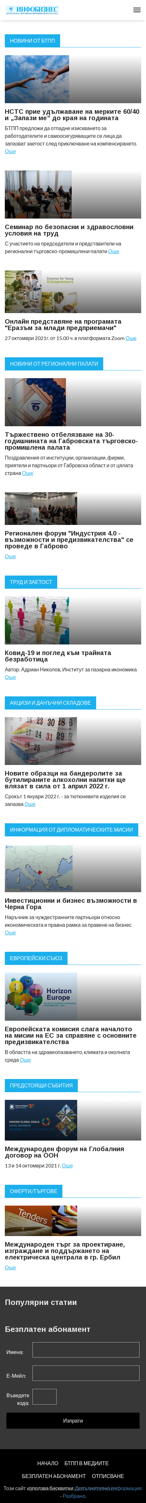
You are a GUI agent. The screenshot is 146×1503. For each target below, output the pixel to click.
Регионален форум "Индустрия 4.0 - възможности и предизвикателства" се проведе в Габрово (69, 540)
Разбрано (74, 1496)
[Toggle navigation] (137, 10)
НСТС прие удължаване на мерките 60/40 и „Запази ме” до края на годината (72, 114)
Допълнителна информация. (109, 1488)
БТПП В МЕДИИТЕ (87, 1463)
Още (10, 151)
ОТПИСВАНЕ (108, 1476)
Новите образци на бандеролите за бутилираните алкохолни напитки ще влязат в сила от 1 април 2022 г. (65, 780)
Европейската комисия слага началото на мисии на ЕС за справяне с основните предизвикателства (71, 1035)
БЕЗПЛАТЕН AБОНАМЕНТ (54, 1476)
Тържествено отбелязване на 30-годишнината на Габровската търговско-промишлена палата (71, 441)
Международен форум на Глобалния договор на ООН (64, 1152)
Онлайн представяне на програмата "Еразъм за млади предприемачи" (63, 324)
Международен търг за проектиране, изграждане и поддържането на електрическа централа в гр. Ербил (65, 1251)
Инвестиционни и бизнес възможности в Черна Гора (71, 903)
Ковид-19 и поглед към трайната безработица (58, 656)
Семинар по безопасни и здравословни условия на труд (69, 230)
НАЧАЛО (48, 1463)
